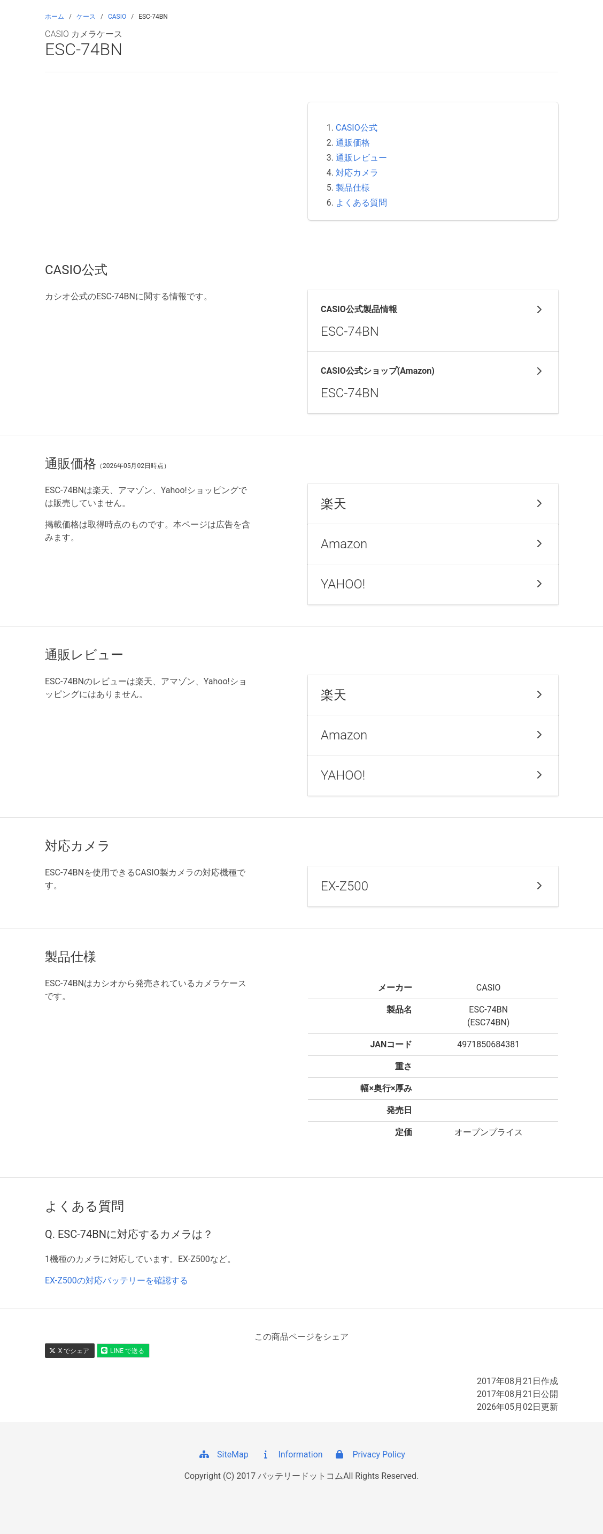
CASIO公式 (356, 128)
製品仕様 (353, 188)
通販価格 (353, 143)
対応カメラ (357, 173)
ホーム (54, 16)
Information (291, 1454)
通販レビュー (361, 158)
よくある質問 (361, 203)
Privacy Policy (369, 1454)
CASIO (117, 16)
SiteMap (223, 1454)
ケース (86, 16)
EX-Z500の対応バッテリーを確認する (116, 1280)
